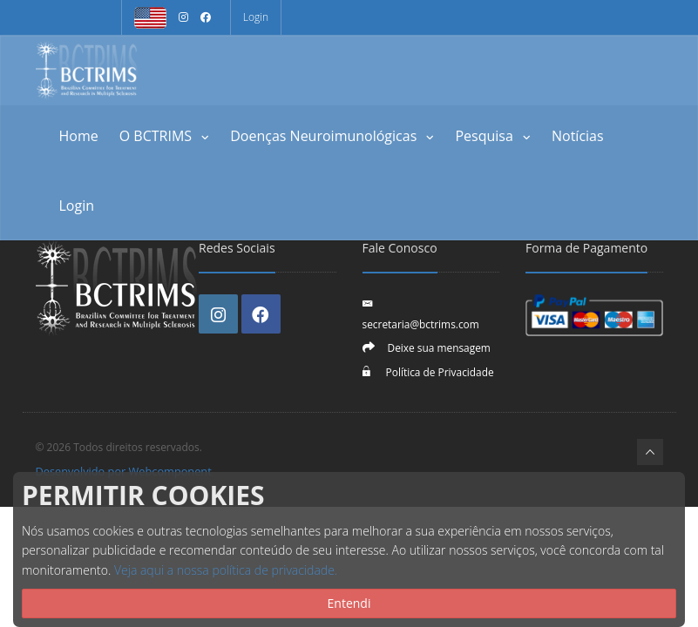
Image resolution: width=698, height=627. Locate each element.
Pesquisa (493, 135)
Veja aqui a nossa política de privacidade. (225, 570)
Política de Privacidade (438, 372)
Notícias (578, 135)
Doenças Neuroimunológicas (332, 135)
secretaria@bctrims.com (421, 324)
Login (255, 17)
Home (78, 135)
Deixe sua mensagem (439, 347)
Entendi (349, 603)
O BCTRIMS (164, 135)
